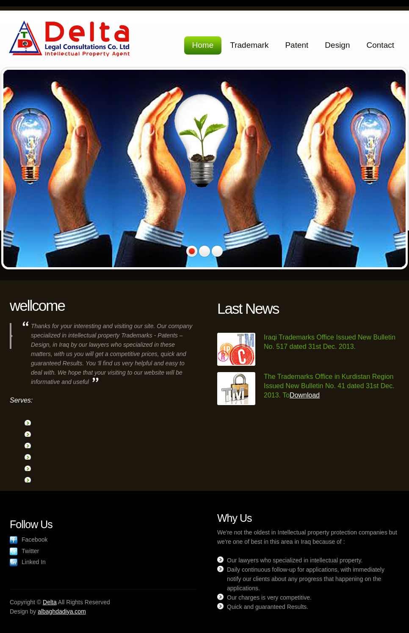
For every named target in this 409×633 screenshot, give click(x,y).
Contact (380, 45)
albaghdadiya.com (62, 611)
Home (203, 45)
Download (305, 395)
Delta (50, 602)
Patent (296, 45)
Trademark (249, 45)
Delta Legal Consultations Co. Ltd (70, 39)
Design (337, 45)
